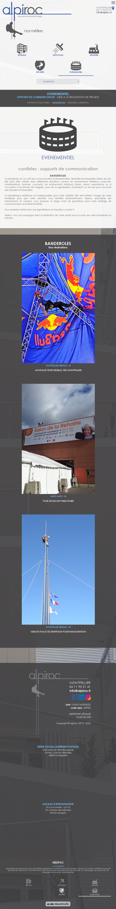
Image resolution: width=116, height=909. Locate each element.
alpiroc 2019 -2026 (80, 723)
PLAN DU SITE (83, 717)
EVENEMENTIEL (58, 94)
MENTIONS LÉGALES (80, 713)
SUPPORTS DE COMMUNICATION (36, 97)
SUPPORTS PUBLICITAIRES (38, 103)
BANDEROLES (58, 103)
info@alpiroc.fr (104, 12)
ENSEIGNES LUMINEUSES (78, 103)
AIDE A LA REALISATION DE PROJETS (78, 97)
